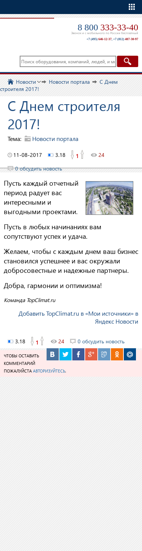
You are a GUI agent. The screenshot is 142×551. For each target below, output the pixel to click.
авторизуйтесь (49, 370)
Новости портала (55, 138)
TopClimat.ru (26, 29)
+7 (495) (98, 39)
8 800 (108, 27)
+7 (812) (125, 39)
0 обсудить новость (38, 168)
